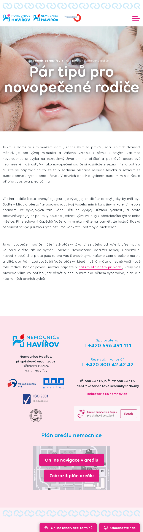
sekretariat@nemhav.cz (107, 394)
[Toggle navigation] (136, 17)
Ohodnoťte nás (119, 527)
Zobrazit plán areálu (71, 475)
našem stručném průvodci (100, 267)
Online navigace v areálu (71, 459)
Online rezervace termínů (68, 527)
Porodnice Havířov (48, 61)
